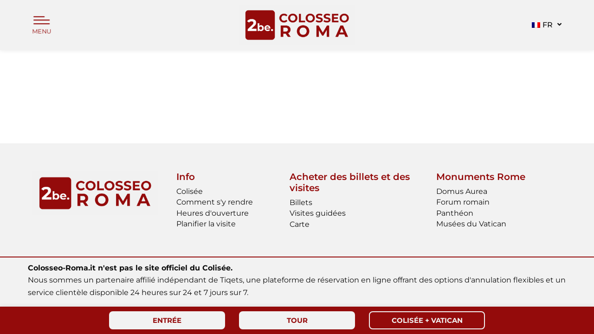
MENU (42, 31)
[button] (545, 25)
